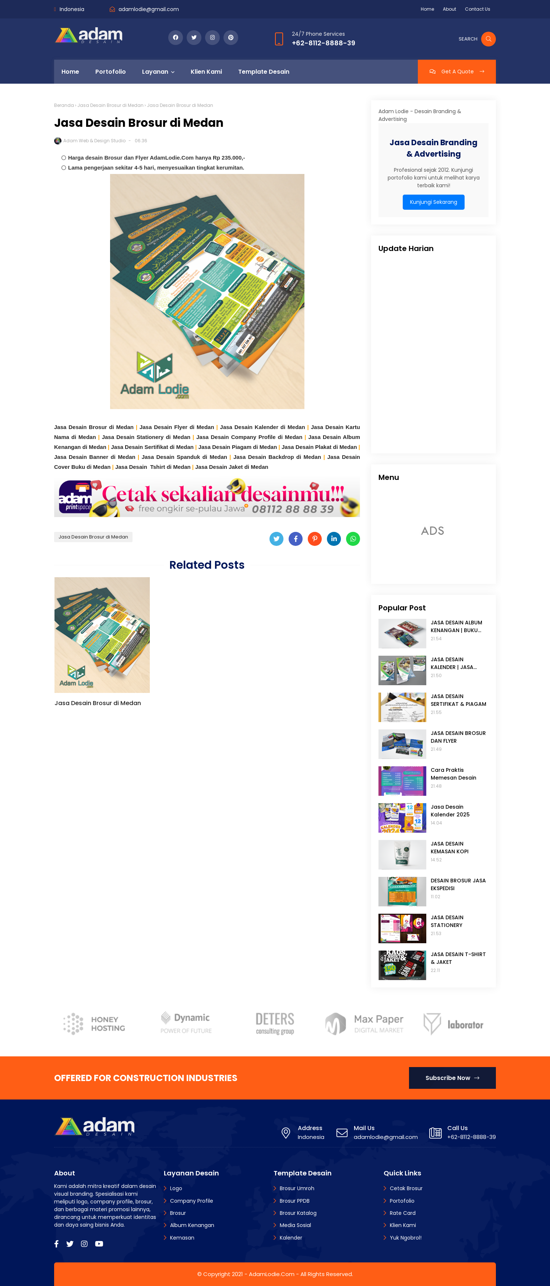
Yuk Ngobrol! (406, 1237)
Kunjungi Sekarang (433, 202)
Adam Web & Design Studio (94, 140)
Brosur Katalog (298, 1213)
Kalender (291, 1237)
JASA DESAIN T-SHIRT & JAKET (458, 958)
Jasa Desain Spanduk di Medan (184, 457)
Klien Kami (403, 1225)
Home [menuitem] (70, 71)
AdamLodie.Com (272, 1274)
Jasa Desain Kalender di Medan (262, 427)
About (449, 9)
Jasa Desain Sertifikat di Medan (152, 447)
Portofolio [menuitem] (110, 71)
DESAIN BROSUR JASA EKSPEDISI (458, 884)
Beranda (64, 105)
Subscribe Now (452, 1078)
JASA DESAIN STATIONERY (447, 921)
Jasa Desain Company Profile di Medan (249, 437)
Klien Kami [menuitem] (206, 71)
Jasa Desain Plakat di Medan (319, 447)
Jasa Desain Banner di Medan (94, 457)
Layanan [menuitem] (155, 71)
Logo (176, 1188)
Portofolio (402, 1201)
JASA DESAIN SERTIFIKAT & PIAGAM (458, 700)
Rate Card (403, 1213)
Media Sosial (295, 1225)
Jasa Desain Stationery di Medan (146, 437)
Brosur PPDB (295, 1201)
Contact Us (477, 9)
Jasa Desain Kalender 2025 (450, 810)
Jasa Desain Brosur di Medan (110, 105)
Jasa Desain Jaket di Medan (231, 467)
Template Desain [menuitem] (263, 71)
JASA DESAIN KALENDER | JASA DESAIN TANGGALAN (457, 663)
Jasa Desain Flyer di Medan (177, 427)
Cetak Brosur (406, 1188)
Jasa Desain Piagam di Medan (237, 447)
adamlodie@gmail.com (149, 9)
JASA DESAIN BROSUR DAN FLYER (458, 737)
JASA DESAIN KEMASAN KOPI (450, 847)
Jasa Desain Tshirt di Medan (153, 467)
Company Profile (191, 1201)
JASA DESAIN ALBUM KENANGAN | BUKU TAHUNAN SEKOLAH (456, 626)
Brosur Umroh (297, 1188)
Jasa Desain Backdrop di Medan (277, 457)
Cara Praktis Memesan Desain (453, 773)
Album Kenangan (192, 1225)
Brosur (178, 1213)
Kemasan (182, 1237)
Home (427, 9)
